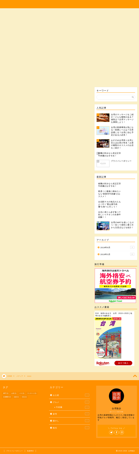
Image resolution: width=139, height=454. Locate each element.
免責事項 (30, 451)
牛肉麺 (72, 407)
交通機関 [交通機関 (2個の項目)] (7, 397)
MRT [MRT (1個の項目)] (5, 393)
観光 (36, 48)
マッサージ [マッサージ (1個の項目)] (31, 393)
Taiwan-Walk (69, 3)
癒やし (103, 48)
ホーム (14, 48)
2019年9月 (117, 247)
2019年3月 (117, 254)
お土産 (80, 48)
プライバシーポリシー (14, 451)
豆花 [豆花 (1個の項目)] (24, 397)
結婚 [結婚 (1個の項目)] (16, 397)
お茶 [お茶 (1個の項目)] (13, 393)
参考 (125, 48)
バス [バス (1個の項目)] (21, 393)
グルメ (58, 48)
